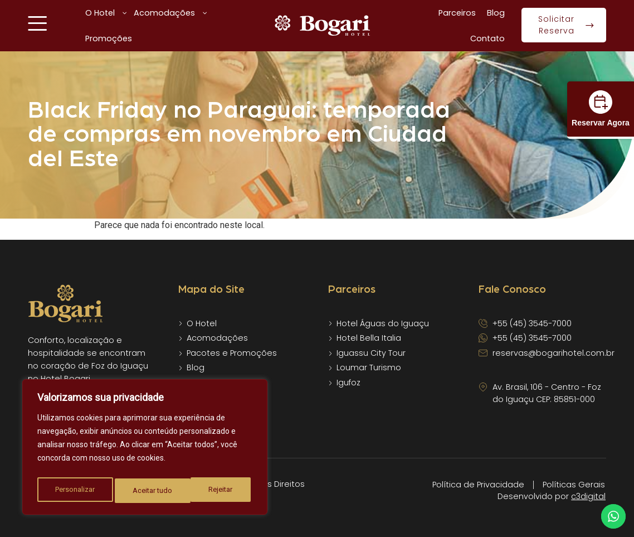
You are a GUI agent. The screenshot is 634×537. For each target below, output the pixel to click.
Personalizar (74, 490)
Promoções (108, 38)
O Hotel (106, 12)
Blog (496, 12)
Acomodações (171, 12)
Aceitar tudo (215, 490)
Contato (487, 38)
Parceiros (457, 12)
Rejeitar (145, 490)
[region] (144, 449)
